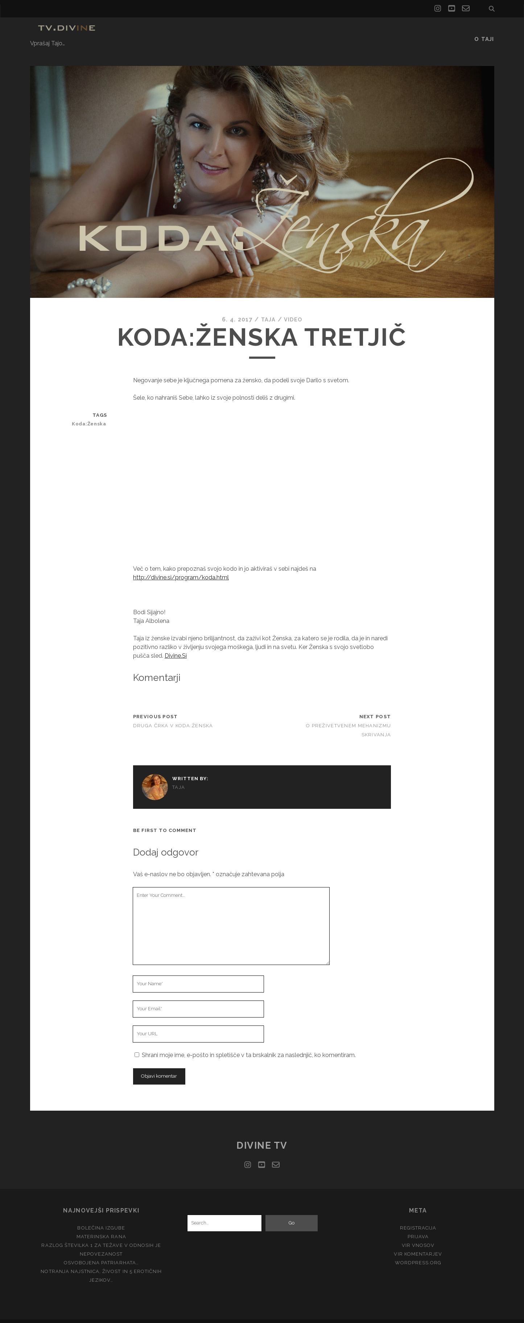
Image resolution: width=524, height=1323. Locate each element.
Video (294, 307)
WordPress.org (418, 1250)
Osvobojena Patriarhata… (101, 1250)
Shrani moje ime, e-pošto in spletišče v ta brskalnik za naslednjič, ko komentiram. (249, 1042)
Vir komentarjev (418, 1241)
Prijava (418, 1224)
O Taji (485, 30)
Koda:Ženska (91, 411)
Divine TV (262, 1133)
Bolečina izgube (101, 1215)
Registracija (418, 1215)
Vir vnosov (418, 1233)
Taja (267, 307)
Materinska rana (101, 1224)
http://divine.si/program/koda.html (181, 565)
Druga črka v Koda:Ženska (173, 713)
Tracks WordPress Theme (231, 1315)
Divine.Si (176, 643)
